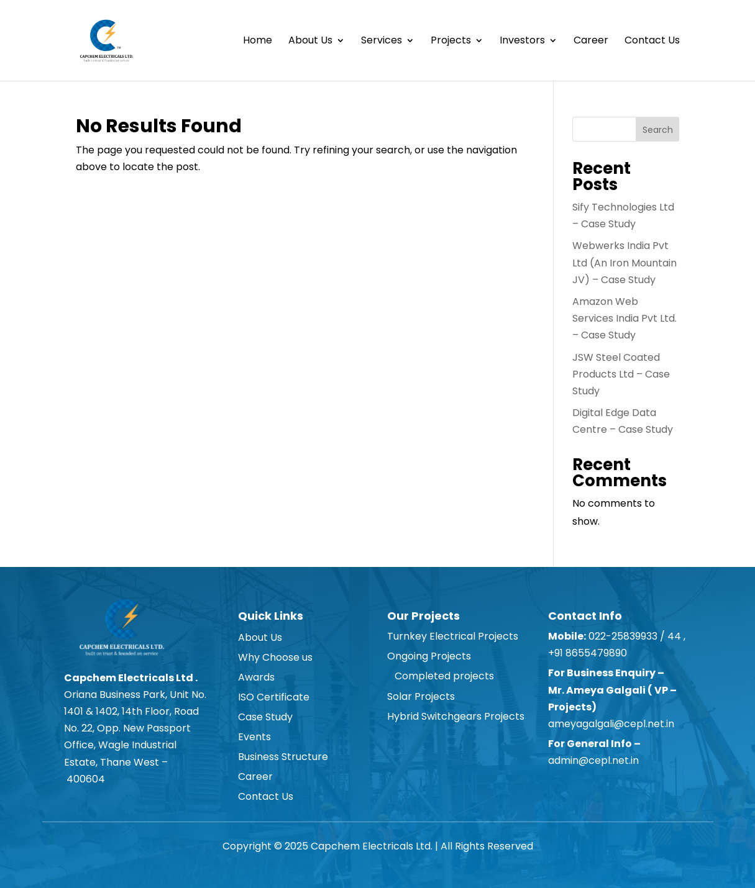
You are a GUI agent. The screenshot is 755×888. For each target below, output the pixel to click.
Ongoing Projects (429, 656)
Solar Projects (421, 696)
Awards (256, 677)
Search (658, 130)
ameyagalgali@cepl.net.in (611, 724)
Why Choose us (275, 657)
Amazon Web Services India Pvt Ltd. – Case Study (624, 318)
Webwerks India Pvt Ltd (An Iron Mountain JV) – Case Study (624, 262)
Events (254, 737)
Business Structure (283, 757)
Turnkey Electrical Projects (452, 636)
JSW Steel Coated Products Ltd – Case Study (621, 374)
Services (381, 41)
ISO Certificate (273, 697)
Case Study (265, 717)
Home (257, 41)
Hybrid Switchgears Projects (455, 716)
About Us (310, 41)
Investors (522, 41)
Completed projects (440, 676)
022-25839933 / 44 (633, 636)
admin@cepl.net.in (593, 760)
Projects (451, 41)
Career (591, 41)
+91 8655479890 (588, 653)
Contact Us (652, 41)
